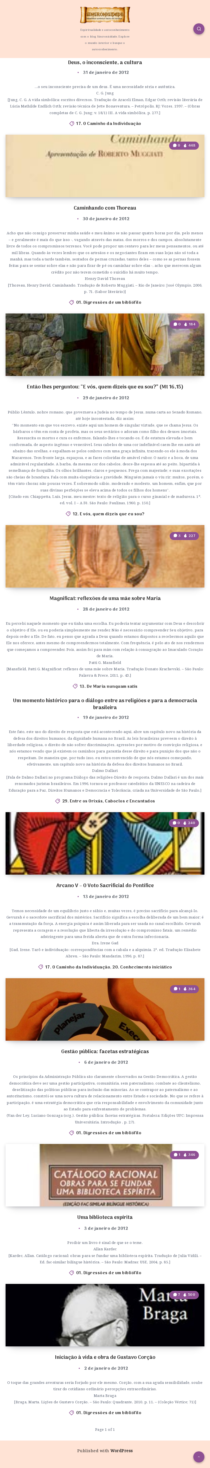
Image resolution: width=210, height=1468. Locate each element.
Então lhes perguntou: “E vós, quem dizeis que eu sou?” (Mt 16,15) (105, 387)
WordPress (121, 1450)
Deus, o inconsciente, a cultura (105, 63)
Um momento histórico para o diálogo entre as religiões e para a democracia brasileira (105, 704)
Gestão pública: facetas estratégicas (105, 1052)
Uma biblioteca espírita (105, 1218)
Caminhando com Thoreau (105, 208)
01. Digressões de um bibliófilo (109, 302)
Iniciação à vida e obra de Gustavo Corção (105, 1358)
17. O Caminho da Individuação (108, 124)
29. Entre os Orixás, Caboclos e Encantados (108, 801)
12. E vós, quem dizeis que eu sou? (109, 514)
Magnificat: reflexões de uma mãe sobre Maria (105, 599)
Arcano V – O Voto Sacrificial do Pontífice (105, 886)
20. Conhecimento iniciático (142, 967)
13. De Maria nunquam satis (109, 686)
